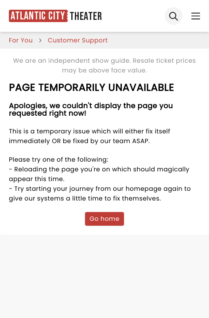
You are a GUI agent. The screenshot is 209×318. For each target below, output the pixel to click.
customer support (78, 40)
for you (21, 40)
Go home (104, 218)
